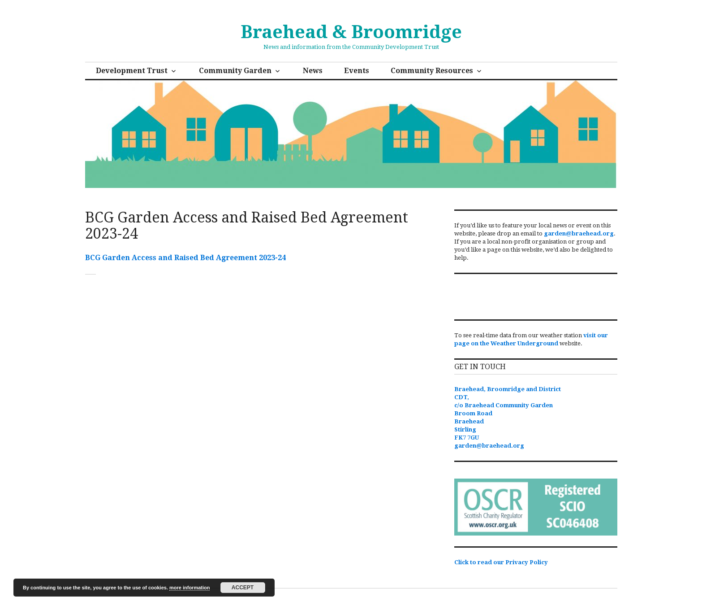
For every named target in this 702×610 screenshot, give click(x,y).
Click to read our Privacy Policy (501, 562)
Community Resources (432, 70)
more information (189, 587)
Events (356, 70)
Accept (243, 587)
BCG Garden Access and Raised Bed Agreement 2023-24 (185, 257)
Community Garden (235, 70)
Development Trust (132, 70)
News (313, 70)
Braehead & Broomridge (351, 32)
